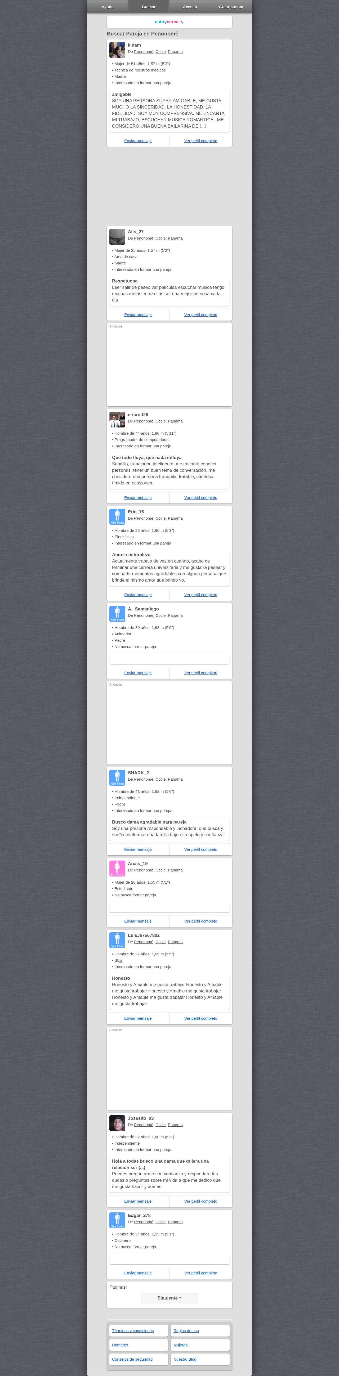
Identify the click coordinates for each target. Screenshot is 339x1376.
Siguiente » (170, 1298)
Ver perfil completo (200, 140)
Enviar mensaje (137, 140)
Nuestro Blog (185, 1359)
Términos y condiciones (133, 1330)
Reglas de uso (186, 1330)
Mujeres (180, 1345)
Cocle (160, 51)
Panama (175, 51)
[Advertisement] (169, 186)
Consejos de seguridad (132, 1359)
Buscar (148, 7)
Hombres (120, 1345)
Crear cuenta (231, 7)
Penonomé (143, 51)
